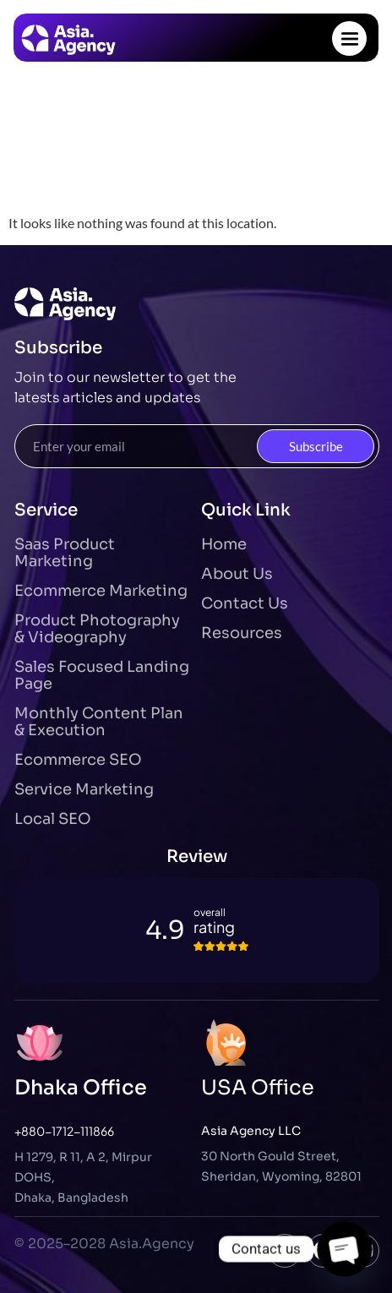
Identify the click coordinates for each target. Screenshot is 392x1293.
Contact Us (244, 603)
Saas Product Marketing (64, 552)
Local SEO (52, 819)
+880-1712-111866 (64, 1130)
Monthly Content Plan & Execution (98, 721)
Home (224, 544)
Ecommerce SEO (78, 759)
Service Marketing (84, 789)
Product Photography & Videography (97, 628)
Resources (241, 633)
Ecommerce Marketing (101, 590)
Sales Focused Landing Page (101, 675)
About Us (237, 574)
